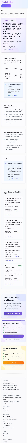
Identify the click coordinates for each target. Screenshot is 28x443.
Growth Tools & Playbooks (10, 419)
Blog (4, 421)
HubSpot (5, 411)
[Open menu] (1, 10)
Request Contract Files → (14, 178)
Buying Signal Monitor (8, 383)
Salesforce (6, 408)
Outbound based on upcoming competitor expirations (11, 402)
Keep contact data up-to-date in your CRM (12, 398)
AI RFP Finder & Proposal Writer (11, 389)
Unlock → (10, 49)
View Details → (9, 215)
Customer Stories (7, 423)
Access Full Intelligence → (13, 362)
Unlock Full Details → (13, 95)
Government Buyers (8, 427)
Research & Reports (8, 417)
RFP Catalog (6, 425)
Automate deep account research (11, 395)
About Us (5, 433)
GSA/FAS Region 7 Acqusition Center (12, 203)
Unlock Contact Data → (13, 336)
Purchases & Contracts (4, 14)
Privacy (5, 441)
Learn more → (6, 6)
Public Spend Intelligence (9, 387)
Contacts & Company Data (10, 385)
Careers (5, 435)
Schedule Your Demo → (13, 313)
